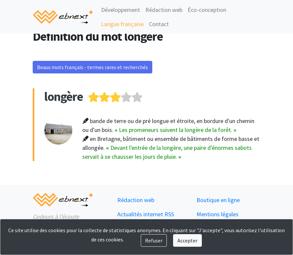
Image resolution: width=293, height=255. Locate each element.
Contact (159, 24)
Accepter (187, 240)
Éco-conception (207, 10)
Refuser (154, 240)
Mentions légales (217, 214)
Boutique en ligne (218, 200)
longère (63, 96)
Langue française (122, 24)
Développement (120, 10)
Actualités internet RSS (145, 214)
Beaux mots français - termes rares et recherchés (92, 67)
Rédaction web (163, 10)
